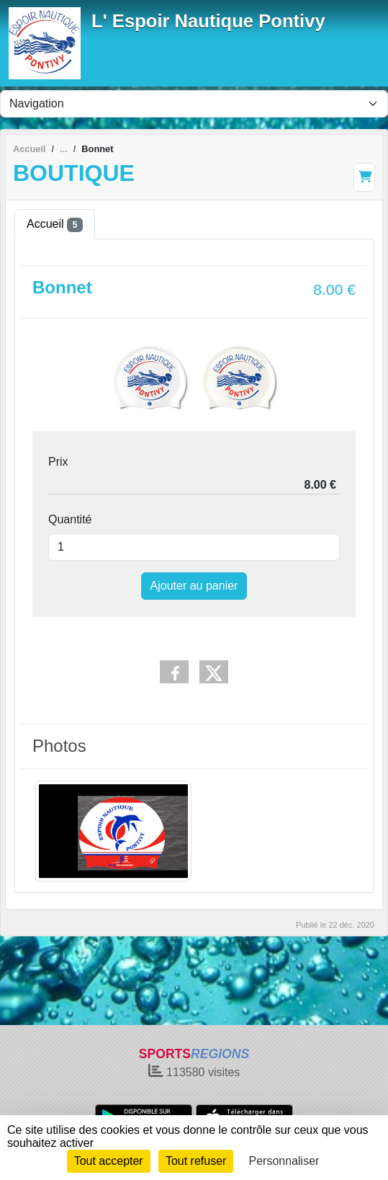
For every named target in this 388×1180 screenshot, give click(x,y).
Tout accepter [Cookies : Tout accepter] (108, 1161)
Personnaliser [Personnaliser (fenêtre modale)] (284, 1161)
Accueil (55, 225)
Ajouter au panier (194, 586)
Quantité (69, 519)
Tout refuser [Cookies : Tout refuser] (196, 1161)
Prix (58, 462)
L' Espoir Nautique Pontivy (208, 21)
